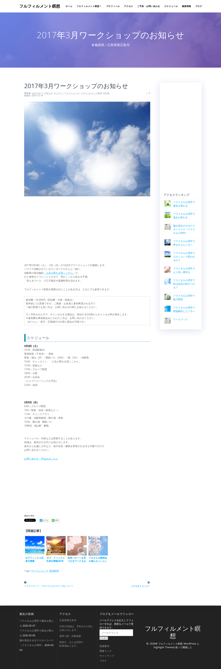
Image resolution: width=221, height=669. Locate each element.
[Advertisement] (87, 228)
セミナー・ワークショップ (66, 93)
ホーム (69, 6)
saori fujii (36, 93)
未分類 (106, 93)
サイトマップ (106, 655)
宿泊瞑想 (54, 571)
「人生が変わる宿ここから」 (59, 273)
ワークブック (180, 319)
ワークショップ (39, 571)
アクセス (128, 6)
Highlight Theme (163, 647)
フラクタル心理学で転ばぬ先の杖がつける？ (184, 284)
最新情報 (186, 6)
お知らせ (48, 93)
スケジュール (171, 6)
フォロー (104, 638)
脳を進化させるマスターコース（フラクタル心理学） (184, 229)
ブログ (198, 6)
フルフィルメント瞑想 (39, 6)
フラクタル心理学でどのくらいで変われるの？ (184, 256)
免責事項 (104, 646)
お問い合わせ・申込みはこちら (41, 458)
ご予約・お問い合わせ (148, 6)
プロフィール (113, 6)
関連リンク (105, 651)
